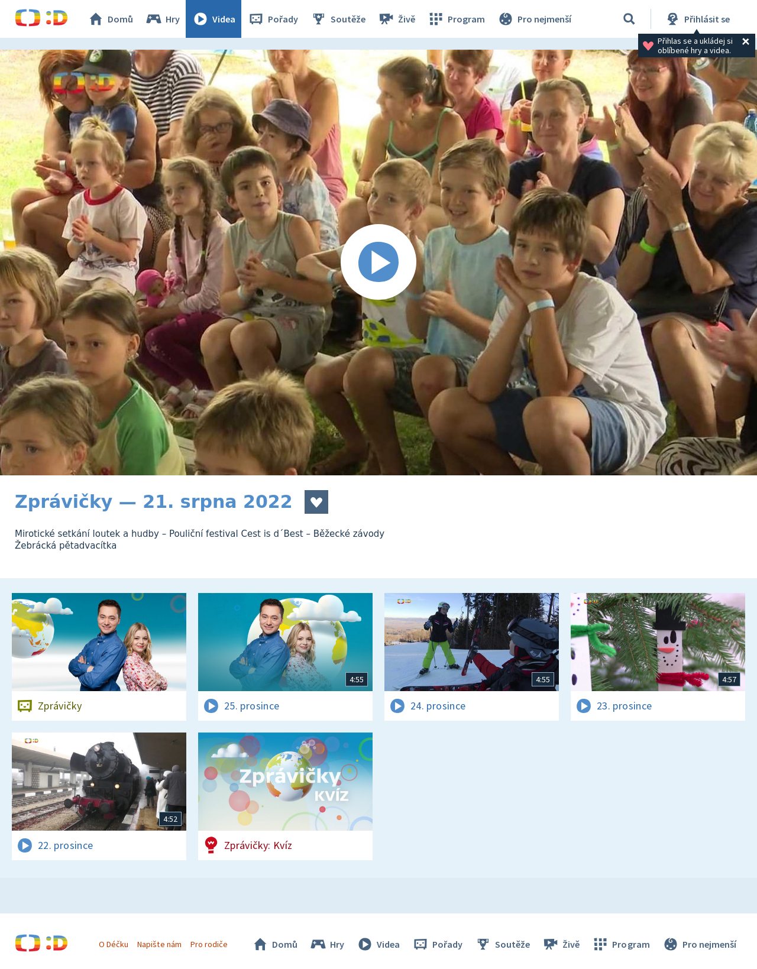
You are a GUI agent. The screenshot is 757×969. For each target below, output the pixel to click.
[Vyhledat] (629, 19)
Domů (110, 19)
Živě (396, 19)
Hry (162, 19)
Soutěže (337, 19)
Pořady (272, 19)
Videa (213, 19)
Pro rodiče (209, 944)
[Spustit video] (378, 262)
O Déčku (113, 944)
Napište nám (159, 944)
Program (456, 19)
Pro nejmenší (534, 19)
